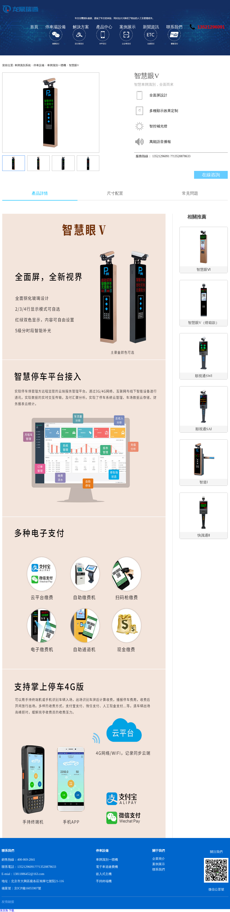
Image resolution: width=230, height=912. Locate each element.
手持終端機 (104, 881)
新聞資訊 (151, 27)
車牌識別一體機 (56, 65)
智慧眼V (74, 65)
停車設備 (38, 65)
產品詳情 (40, 193)
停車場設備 (55, 27)
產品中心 (104, 27)
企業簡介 (158, 858)
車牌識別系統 (23, 65)
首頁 (34, 27)
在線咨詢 (211, 174)
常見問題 (190, 193)
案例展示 (127, 27)
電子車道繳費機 (107, 866)
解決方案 (81, 27)
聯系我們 (174, 27)
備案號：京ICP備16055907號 (21, 888)
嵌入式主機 (104, 874)
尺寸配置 (115, 193)
